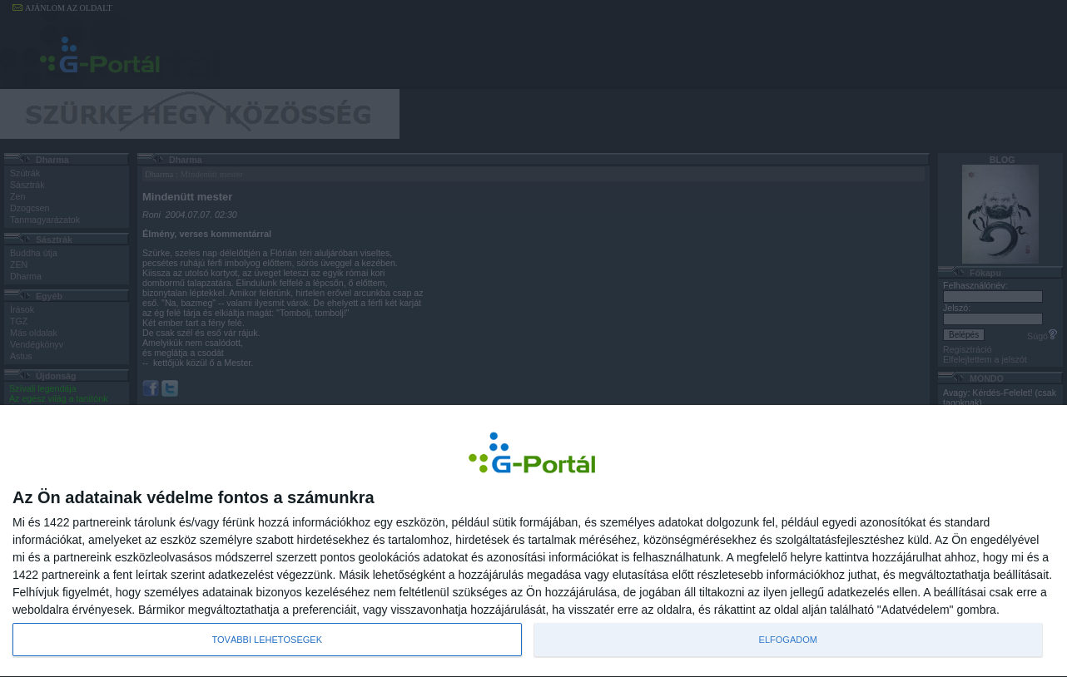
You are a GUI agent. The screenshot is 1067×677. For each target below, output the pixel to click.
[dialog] (533, 541)
